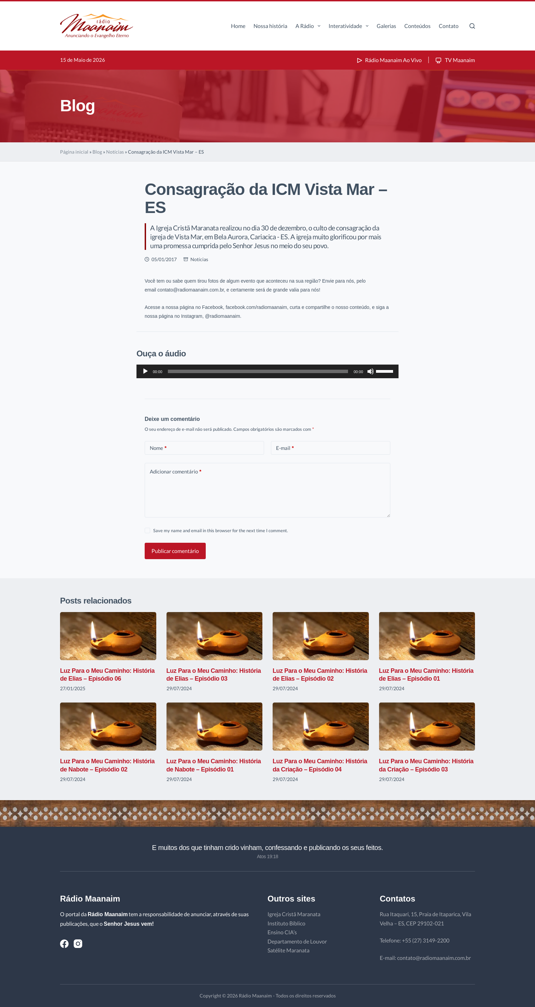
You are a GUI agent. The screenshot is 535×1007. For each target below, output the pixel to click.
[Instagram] (78, 943)
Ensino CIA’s (282, 932)
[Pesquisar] (472, 26)
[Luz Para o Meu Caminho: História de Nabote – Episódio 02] (108, 727)
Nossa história (270, 26)
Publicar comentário (175, 551)
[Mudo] (370, 371)
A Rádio (309, 26)
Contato (449, 26)
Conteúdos (417, 26)
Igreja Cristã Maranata (294, 914)
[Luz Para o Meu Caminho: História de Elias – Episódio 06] (108, 636)
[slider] (258, 371)
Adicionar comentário (175, 471)
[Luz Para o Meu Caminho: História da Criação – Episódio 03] (427, 727)
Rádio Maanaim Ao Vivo (389, 60)
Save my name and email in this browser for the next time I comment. (220, 530)
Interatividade (350, 26)
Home (238, 26)
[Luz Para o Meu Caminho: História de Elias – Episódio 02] (321, 636)
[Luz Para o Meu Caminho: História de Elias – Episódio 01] (427, 636)
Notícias (115, 152)
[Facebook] (64, 943)
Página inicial (74, 152)
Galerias (386, 26)
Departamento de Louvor (297, 941)
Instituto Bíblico (286, 923)
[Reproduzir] (145, 371)
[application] (267, 371)
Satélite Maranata (288, 950)
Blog (97, 152)
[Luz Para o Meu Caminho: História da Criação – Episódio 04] (321, 727)
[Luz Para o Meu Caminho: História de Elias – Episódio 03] (215, 636)
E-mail (285, 448)
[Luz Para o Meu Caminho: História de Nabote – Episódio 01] (215, 727)
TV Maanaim (454, 60)
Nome (158, 448)
